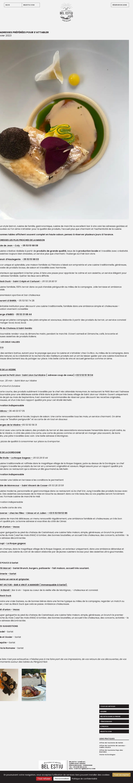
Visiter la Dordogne (107, 754)
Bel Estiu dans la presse (110, 716)
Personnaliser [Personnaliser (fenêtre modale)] (62, 778)
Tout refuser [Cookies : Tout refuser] (44, 778)
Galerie (103, 711)
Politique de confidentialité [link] (84, 778)
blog (8, 5)
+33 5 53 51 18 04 (84, 375)
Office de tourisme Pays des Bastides (111, 751)
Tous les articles (107, 706)
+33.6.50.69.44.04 (80, 767)
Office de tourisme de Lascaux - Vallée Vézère (112, 746)
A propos (104, 726)
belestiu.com (28, 5)
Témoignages (106, 721)
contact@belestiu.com (84, 769)
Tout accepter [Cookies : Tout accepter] (121, 774)
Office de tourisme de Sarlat (111, 743)
